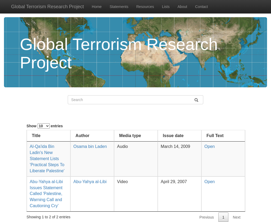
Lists (166, 6)
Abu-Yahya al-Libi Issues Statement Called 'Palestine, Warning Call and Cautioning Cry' (46, 193)
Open (209, 146)
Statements (119, 6)
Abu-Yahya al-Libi (89, 181)
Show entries (44, 126)
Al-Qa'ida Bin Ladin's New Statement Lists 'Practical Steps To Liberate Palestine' (47, 158)
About (182, 6)
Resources (145, 6)
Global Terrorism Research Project (47, 6)
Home (97, 6)
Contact (201, 6)
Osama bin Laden (90, 146)
